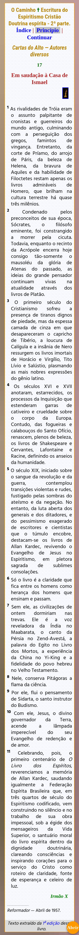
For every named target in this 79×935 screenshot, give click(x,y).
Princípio (47, 30)
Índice (23, 30)
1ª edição (50, 923)
